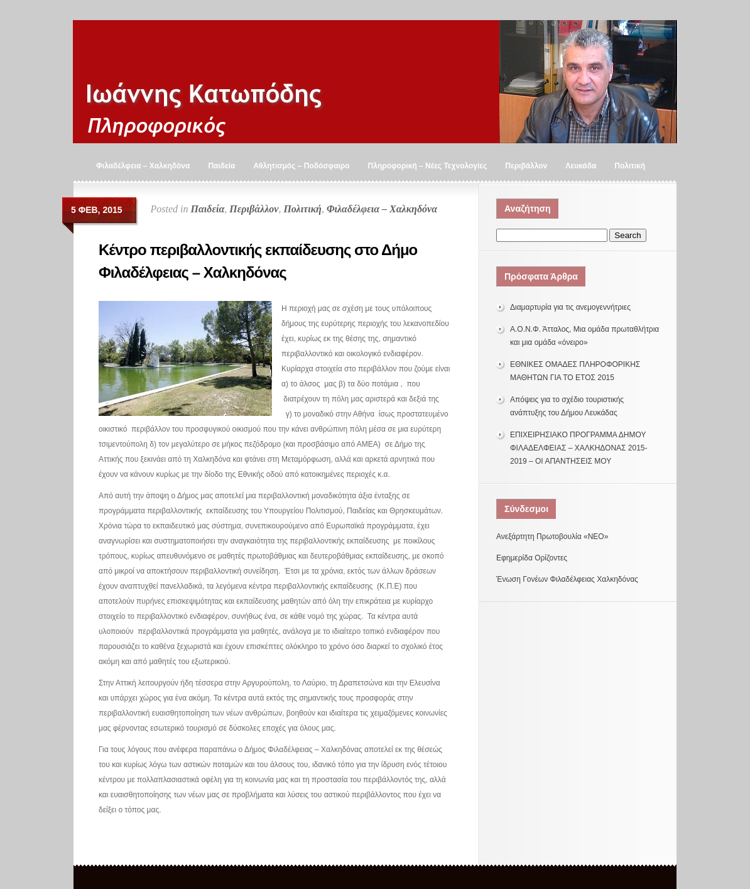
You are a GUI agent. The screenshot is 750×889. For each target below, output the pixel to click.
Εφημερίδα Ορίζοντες (531, 558)
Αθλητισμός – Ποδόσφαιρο (301, 165)
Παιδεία (221, 165)
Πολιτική (629, 165)
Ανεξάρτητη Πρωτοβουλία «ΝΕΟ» (552, 536)
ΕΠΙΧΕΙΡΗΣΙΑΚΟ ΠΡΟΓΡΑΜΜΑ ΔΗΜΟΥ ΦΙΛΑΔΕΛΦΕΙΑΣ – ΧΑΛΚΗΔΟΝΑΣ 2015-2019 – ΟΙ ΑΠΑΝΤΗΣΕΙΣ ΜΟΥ (579, 448)
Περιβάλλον (526, 165)
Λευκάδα (580, 165)
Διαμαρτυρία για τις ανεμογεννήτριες (570, 307)
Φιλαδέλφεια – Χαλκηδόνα (143, 165)
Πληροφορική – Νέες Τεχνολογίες (427, 165)
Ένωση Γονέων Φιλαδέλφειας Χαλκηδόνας (567, 579)
